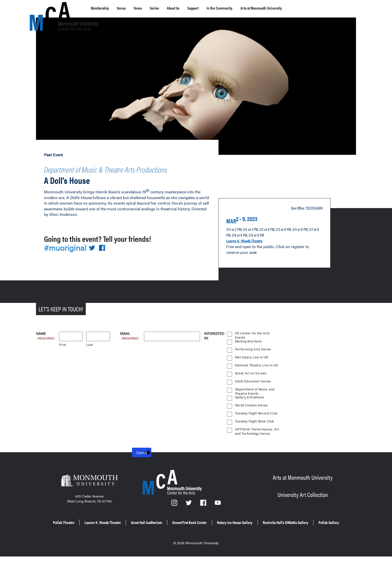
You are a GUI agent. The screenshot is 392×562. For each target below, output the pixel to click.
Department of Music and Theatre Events (255, 390)
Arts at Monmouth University (299, 8)
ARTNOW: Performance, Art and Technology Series (257, 430)
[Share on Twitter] (95, 255)
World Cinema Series (252, 406)
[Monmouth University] (89, 482)
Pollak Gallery (231, 529)
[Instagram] (174, 505)
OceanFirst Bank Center (241, 522)
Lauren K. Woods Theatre (250, 244)
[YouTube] (218, 505)
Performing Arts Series (253, 350)
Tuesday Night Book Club (255, 422)
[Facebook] (203, 505)
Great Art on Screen (251, 374)
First (62, 346)
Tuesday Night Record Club (257, 414)
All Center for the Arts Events (252, 334)
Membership (102, 8)
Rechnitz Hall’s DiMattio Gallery (178, 529)
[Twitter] (189, 505)
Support (214, 8)
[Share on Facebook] (105, 255)
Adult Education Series (253, 382)
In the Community (247, 8)
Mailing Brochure (248, 342)
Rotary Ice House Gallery (297, 522)
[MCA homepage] (50, 9)
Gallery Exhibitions (250, 398)
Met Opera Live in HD (252, 358)
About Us (189, 8)
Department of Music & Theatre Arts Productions (107, 172)
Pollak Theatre (84, 522)
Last (89, 346)
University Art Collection (302, 494)
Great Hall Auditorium (187, 522)
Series (166, 8)
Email (129, 335)
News (147, 8)
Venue (128, 8)
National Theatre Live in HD (257, 366)
